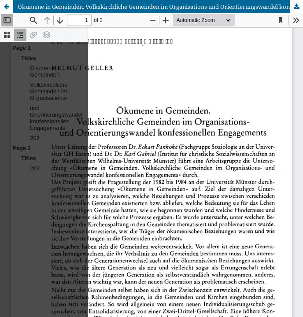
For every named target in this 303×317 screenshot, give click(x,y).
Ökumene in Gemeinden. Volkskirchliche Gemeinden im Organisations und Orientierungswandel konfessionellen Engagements (160, 7)
